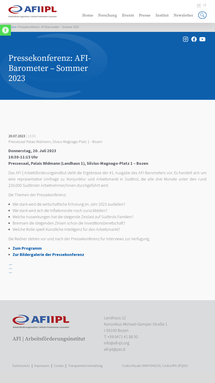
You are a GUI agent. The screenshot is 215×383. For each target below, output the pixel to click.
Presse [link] (145, 15)
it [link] (205, 5)
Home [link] (87, 15)
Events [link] (128, 15)
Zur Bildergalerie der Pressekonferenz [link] (48, 255)
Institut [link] (162, 15)
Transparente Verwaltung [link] (85, 366)
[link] (5, 30)
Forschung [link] (107, 15)
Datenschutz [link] (21, 366)
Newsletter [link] (183, 15)
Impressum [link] (41, 366)
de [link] (199, 6)
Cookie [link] (58, 366)
